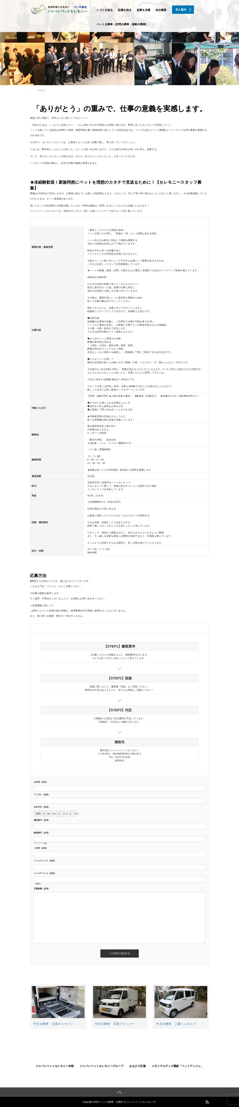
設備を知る (125, 10)
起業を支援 (143, 10)
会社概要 (160, 10)
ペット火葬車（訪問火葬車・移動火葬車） (122, 24)
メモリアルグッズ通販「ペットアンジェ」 (177, 1066)
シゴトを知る (104, 10)
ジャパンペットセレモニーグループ (101, 1066)
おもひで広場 (137, 1066)
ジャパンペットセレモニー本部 (55, 1066)
